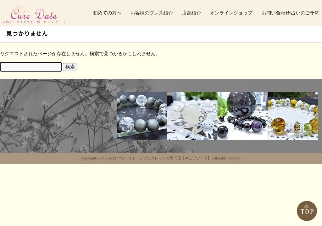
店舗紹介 (191, 12)
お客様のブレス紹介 (151, 12)
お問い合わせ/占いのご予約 (290, 12)
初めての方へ (107, 12)
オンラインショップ (231, 12)
